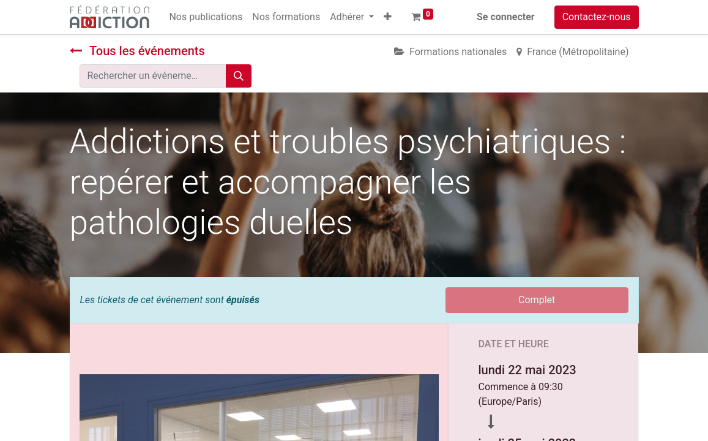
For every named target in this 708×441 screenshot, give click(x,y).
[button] (388, 17)
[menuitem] (205, 17)
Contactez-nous (596, 17)
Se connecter (506, 17)
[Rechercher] (239, 76)
